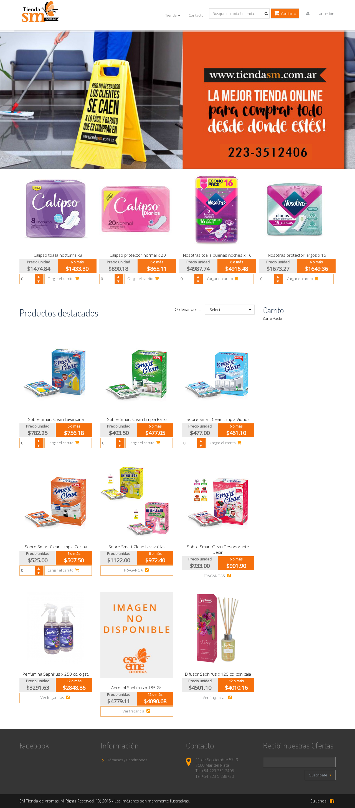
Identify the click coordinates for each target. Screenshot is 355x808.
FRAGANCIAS (218, 575)
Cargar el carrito (63, 275)
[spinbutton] (29, 276)
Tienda (172, 15)
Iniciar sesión (319, 13)
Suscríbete (320, 775)
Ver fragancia (137, 711)
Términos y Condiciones (124, 759)
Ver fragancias (55, 697)
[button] (39, 273)
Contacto (196, 15)
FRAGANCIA (137, 570)
